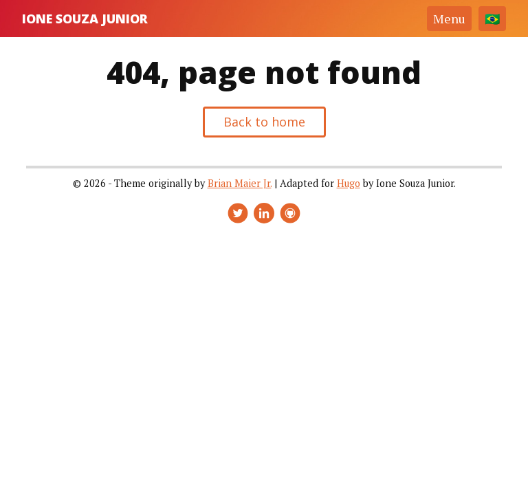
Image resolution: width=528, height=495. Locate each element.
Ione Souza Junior (85, 18)
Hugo (348, 183)
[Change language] (492, 18)
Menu (449, 18)
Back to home (264, 121)
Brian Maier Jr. (240, 183)
